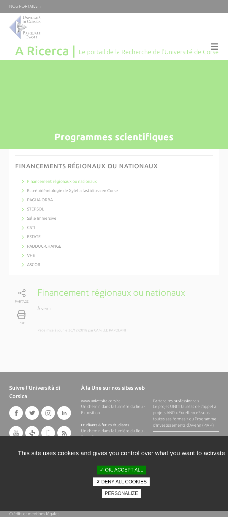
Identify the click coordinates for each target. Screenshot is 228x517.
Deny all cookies (121, 481)
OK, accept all (121, 469)
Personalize (121, 493)
